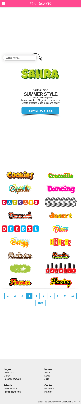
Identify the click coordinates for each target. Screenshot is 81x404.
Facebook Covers (12, 379)
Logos (7, 369)
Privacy (40, 401)
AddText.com (10, 388)
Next (40, 302)
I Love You (9, 372)
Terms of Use (49, 401)
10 (72, 295)
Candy (7, 376)
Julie (46, 379)
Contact (48, 385)
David (47, 376)
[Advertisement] (40, 31)
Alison (47, 372)
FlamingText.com (12, 392)
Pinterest (48, 392)
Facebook (49, 388)
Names (48, 369)
